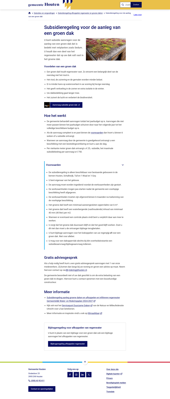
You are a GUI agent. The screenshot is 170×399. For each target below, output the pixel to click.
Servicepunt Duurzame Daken (77, 305)
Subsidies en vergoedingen (44, 13)
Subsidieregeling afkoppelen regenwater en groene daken (80, 13)
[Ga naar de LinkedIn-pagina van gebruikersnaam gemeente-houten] (82, 374)
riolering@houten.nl (76, 270)
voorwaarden (97, 132)
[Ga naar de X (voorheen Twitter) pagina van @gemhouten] (88, 374)
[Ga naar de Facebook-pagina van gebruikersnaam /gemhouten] (70, 374)
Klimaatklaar (95, 313)
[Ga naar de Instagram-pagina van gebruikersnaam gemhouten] (76, 374)
